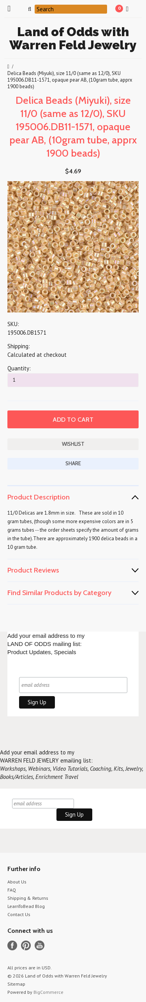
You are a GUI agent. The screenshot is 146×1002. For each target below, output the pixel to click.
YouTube (39, 945)
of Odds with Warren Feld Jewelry (73, 38)
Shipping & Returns (27, 898)
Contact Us (18, 914)
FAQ (11, 890)
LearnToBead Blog (26, 906)
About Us (16, 882)
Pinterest (26, 945)
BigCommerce (48, 992)
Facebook (12, 945)
